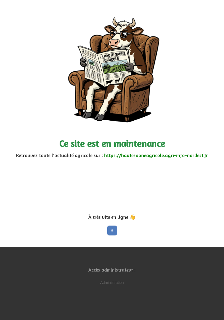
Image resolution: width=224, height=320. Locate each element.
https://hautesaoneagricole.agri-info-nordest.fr (156, 155)
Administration (112, 283)
